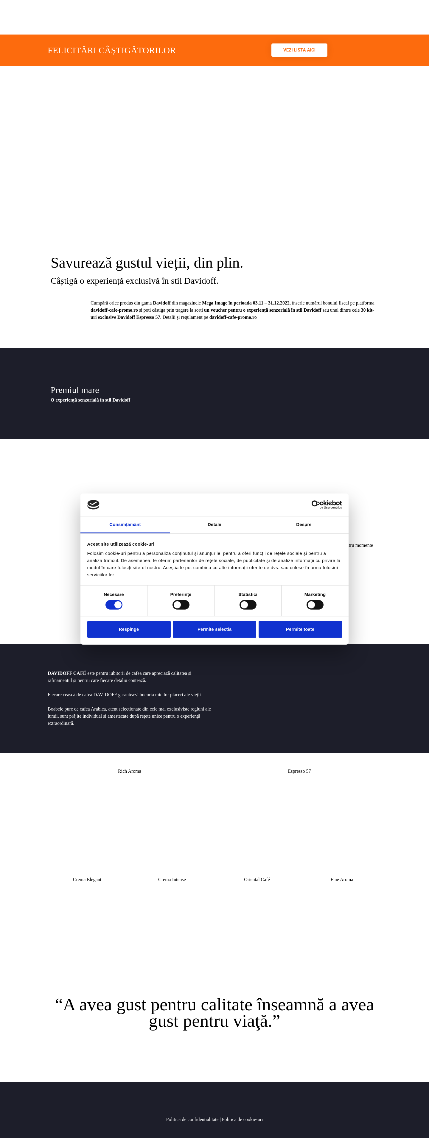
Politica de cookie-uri (242, 1119)
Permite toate (300, 629)
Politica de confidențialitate (192, 1119)
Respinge (129, 629)
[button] (299, 50)
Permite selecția (214, 629)
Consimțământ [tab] (125, 524)
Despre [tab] (303, 524)
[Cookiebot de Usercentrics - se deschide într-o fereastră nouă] (316, 504)
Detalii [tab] (214, 524)
